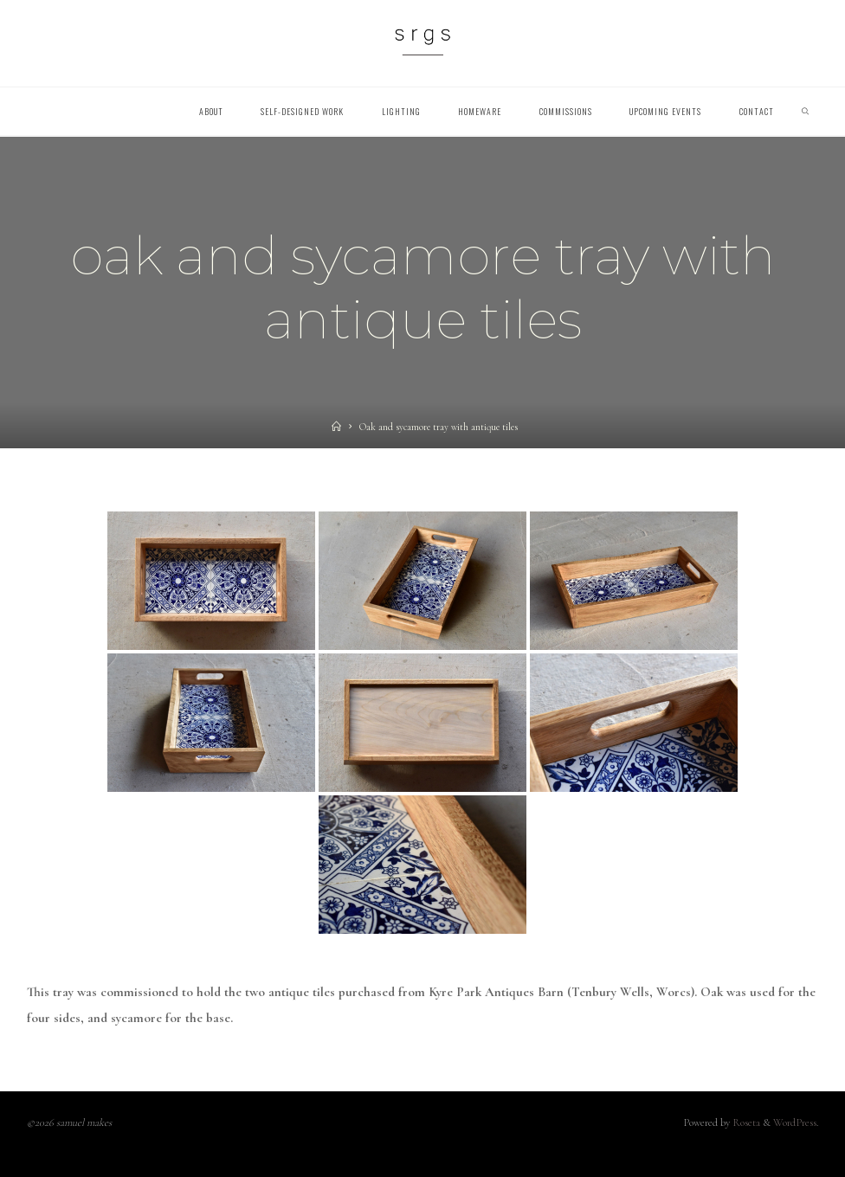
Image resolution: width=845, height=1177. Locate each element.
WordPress (794, 1122)
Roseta (745, 1122)
